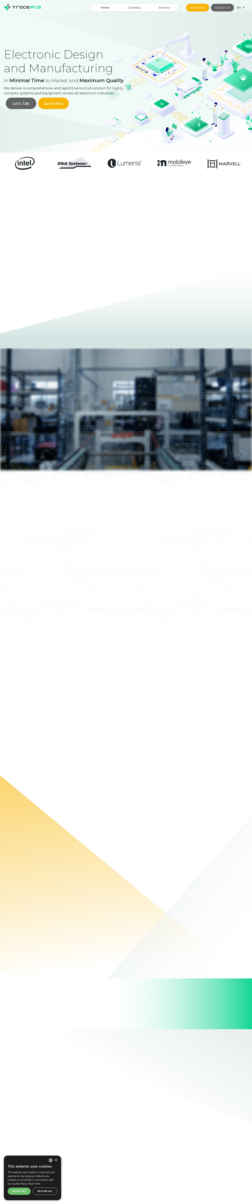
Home (105, 7)
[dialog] (32, 1178)
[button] (134, 7)
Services (164, 7)
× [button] (55, 1160)
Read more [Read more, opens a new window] (34, 1183)
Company (134, 7)
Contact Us (222, 7)
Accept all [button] (19, 1191)
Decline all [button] (45, 1191)
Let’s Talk (21, 103)
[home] (22, 7)
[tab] (33, 542)
